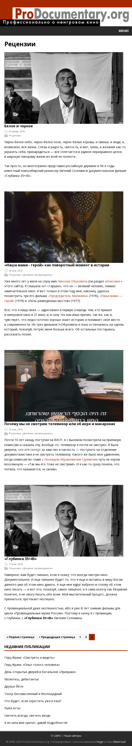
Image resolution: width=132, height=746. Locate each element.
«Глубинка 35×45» (20, 558)
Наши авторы (72, 736)
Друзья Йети (13, 686)
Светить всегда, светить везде (27, 715)
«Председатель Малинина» (68, 296)
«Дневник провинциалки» (37, 274)
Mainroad (119, 742)
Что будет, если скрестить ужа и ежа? (32, 701)
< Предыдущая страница (57, 637)
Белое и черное (18, 126)
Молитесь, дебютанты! (21, 679)
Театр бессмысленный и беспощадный (33, 694)
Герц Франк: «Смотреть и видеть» (29, 657)
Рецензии (15, 135)
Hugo (100, 742)
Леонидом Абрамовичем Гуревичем (71, 459)
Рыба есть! (12, 708)
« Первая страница (20, 637)
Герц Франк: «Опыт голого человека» (32, 665)
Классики (113, 281)
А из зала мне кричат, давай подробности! (35, 723)
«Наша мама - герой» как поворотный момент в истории (56, 265)
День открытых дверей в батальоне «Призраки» (40, 672)
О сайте (56, 736)
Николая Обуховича (72, 281)
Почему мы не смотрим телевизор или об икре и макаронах (59, 423)
